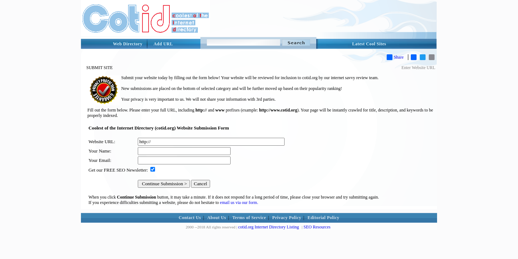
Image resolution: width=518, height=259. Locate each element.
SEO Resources (317, 227)
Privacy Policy (286, 217)
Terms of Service (249, 217)
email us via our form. (239, 202)
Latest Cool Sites (369, 43)
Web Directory (127, 43)
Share (395, 57)
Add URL (163, 43)
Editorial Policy (323, 217)
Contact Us (190, 217)
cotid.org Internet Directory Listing (268, 227)
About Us (216, 217)
